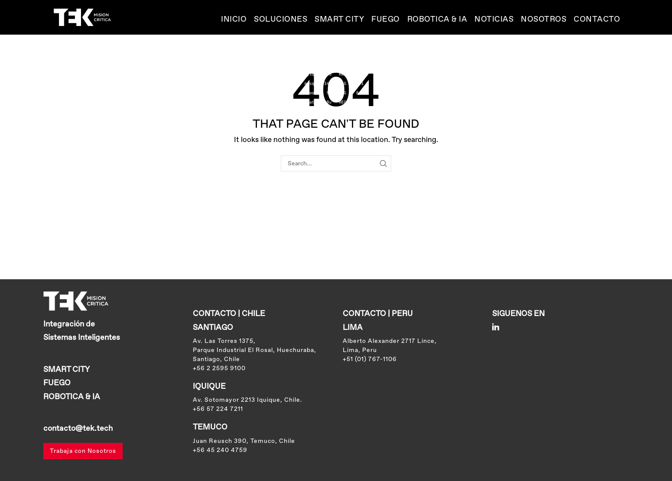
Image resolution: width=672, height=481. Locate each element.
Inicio (234, 19)
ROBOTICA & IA (437, 19)
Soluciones (280, 19)
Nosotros (543, 19)
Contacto (597, 19)
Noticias (493, 19)
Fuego (385, 19)
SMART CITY (339, 19)
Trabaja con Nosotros (83, 451)
